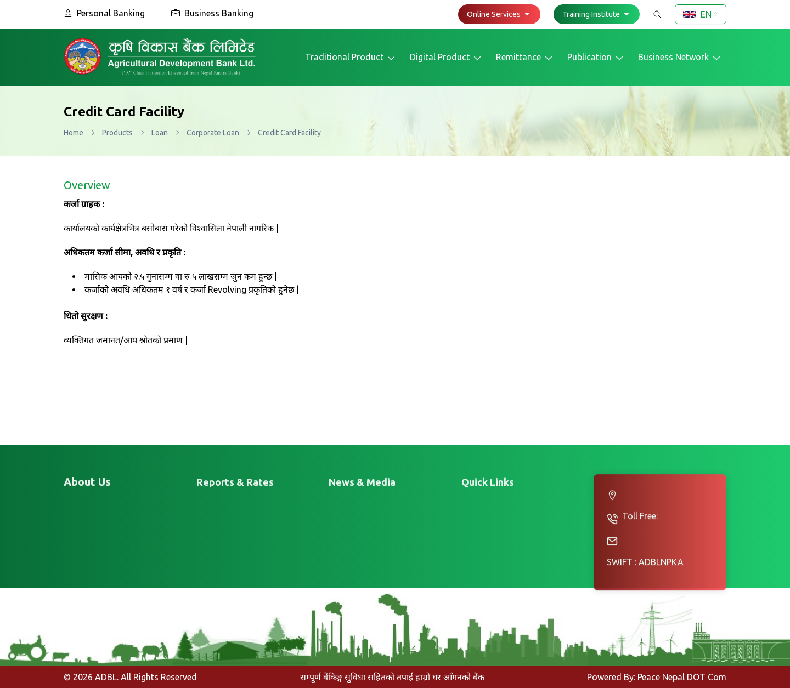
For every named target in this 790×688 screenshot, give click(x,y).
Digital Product (446, 57)
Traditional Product (351, 57)
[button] (499, 14)
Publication (596, 57)
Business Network (680, 57)
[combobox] (700, 14)
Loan (159, 132)
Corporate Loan (213, 132)
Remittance (525, 57)
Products (117, 132)
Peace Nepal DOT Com (681, 677)
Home (73, 132)
